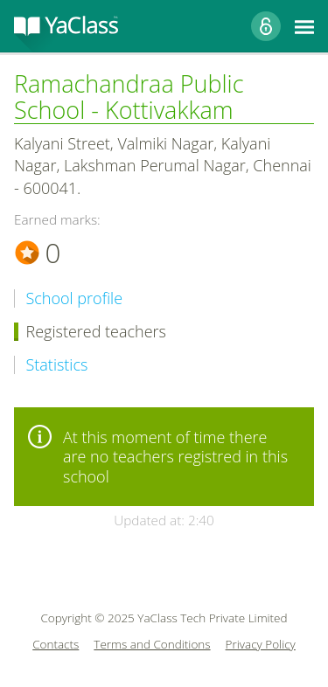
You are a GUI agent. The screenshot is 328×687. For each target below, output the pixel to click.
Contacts (55, 644)
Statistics (57, 365)
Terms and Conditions (152, 644)
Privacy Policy (261, 644)
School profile (74, 298)
